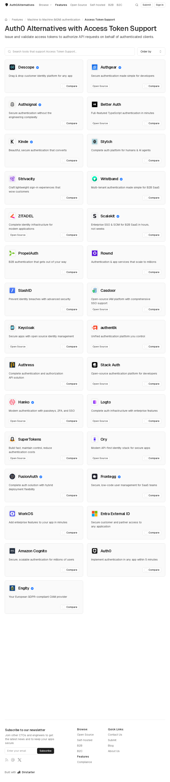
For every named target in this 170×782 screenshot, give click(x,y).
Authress (26, 364)
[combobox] (151, 51)
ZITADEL (26, 216)
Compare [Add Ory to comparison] (151, 458)
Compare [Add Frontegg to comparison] (151, 495)
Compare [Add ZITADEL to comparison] (69, 235)
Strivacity (26, 178)
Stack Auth (110, 364)
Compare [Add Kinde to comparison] (69, 160)
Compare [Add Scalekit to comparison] (151, 235)
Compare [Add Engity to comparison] (69, 607)
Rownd (107, 253)
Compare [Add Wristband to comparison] (151, 197)
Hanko (23, 402)
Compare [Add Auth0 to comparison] (151, 569)
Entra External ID (115, 513)
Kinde (23, 141)
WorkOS (25, 513)
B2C (119, 5)
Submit (112, 740)
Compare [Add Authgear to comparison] (151, 86)
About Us (114, 751)
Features (61, 5)
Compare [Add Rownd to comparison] (151, 272)
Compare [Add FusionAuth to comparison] (69, 495)
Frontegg (108, 476)
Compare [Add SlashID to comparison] (69, 309)
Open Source (78, 5)
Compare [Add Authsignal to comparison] (69, 123)
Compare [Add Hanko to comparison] (69, 421)
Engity (23, 588)
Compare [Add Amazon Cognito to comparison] (69, 569)
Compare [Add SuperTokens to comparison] (69, 458)
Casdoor (108, 290)
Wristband (109, 178)
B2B (111, 5)
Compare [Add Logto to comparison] (151, 421)
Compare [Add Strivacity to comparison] (69, 197)
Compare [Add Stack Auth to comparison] (151, 383)
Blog (111, 745)
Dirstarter (26, 772)
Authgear (109, 67)
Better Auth (111, 104)
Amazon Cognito (32, 550)
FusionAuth (28, 476)
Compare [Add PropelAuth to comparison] (69, 272)
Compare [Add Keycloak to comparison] (69, 346)
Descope (26, 67)
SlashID (25, 290)
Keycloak (26, 327)
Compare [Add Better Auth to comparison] (151, 123)
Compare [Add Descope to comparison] (69, 86)
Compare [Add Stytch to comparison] (151, 160)
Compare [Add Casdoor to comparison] (151, 309)
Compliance (84, 762)
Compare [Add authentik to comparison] (151, 346)
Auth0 (106, 550)
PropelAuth (28, 253)
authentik (109, 327)
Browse (45, 5)
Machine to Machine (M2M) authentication (54, 19)
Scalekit (108, 216)
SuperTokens (29, 439)
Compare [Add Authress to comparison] (69, 383)
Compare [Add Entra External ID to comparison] (151, 532)
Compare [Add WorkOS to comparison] (69, 532)
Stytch (106, 141)
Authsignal (27, 104)
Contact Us (115, 734)
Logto (106, 402)
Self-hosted (97, 5)
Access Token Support (100, 19)
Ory (104, 439)
